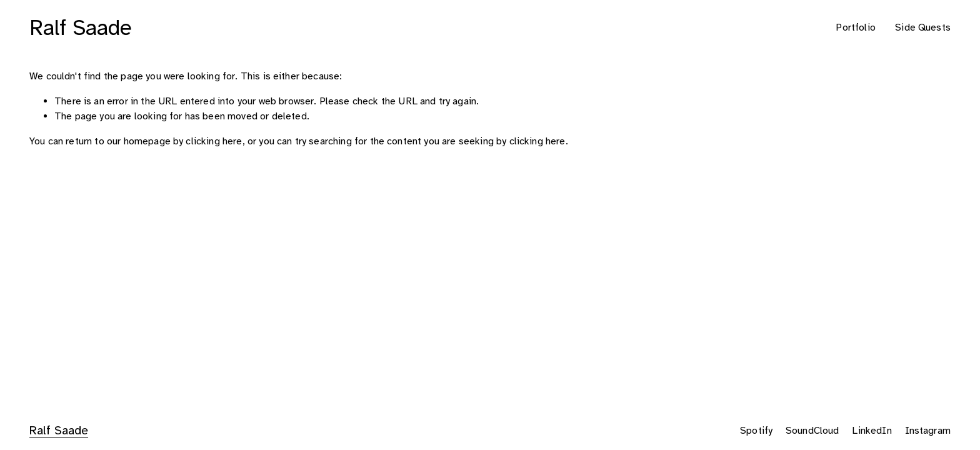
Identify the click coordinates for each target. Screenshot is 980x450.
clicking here (214, 141)
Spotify (756, 430)
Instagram (928, 430)
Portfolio (855, 27)
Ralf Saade (80, 27)
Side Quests (923, 27)
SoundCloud (812, 430)
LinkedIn (871, 430)
